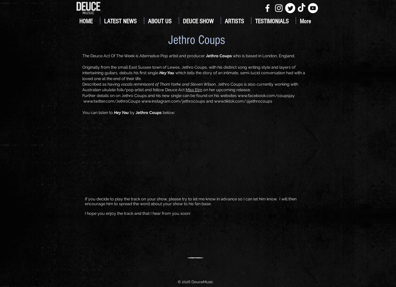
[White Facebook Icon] (267, 8)
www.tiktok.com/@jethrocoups (243, 101)
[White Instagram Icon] (279, 8)
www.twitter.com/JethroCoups (111, 101)
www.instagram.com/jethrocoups (173, 101)
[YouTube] (313, 8)
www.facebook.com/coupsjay (266, 95)
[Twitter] (290, 8)
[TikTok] (301, 8)
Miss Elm (194, 89)
